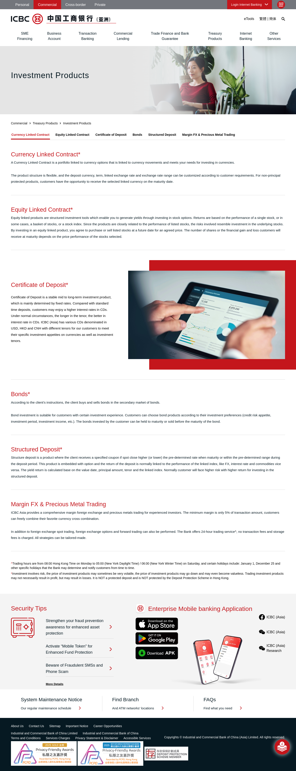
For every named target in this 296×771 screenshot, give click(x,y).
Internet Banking (245, 36)
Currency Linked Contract (31, 135)
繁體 (262, 19)
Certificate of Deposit (119, 135)
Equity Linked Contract (77, 135)
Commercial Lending (123, 36)
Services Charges (58, 738)
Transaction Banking (87, 36)
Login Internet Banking (246, 4)
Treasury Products (215, 36)
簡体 (272, 19)
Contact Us (36, 726)
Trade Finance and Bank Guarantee (170, 36)
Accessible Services (137, 738)
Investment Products (77, 123)
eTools (249, 19)
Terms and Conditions (26, 738)
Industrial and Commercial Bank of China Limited (44, 733)
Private (100, 5)
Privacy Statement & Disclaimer (96, 738)
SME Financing (24, 36)
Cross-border (76, 5)
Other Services (274, 36)
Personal (22, 5)
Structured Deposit (177, 135)
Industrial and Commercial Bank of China (110, 733)
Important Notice (77, 726)
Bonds (149, 135)
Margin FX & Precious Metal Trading (228, 135)
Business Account (54, 36)
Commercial (47, 5)
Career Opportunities (107, 726)
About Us (17, 726)
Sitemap (54, 726)
